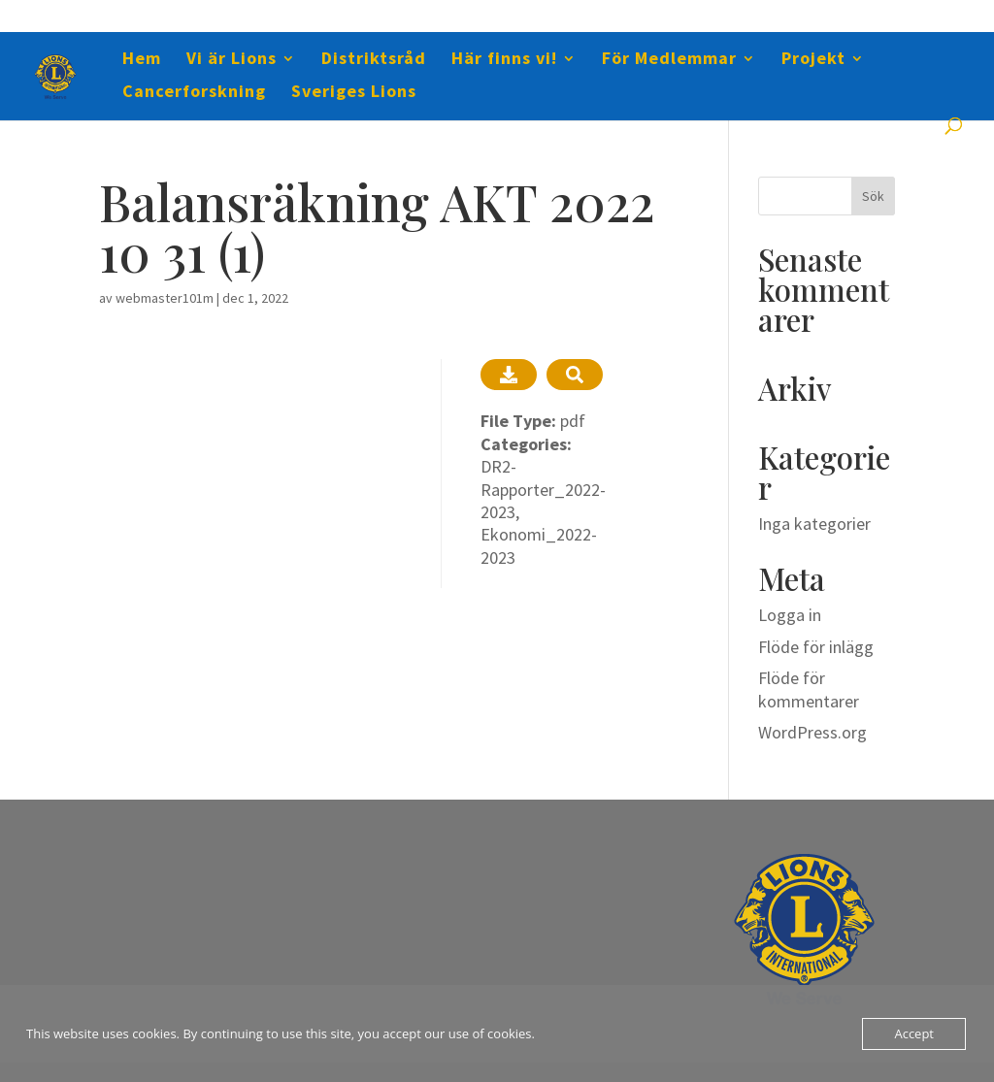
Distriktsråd (373, 60)
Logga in (789, 615)
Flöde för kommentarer (808, 689)
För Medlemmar (669, 60)
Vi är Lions (231, 60)
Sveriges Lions (353, 93)
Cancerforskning (194, 93)
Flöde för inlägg (816, 647)
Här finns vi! (504, 60)
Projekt (813, 60)
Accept (914, 1033)
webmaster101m (165, 298)
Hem (141, 60)
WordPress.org (812, 732)
